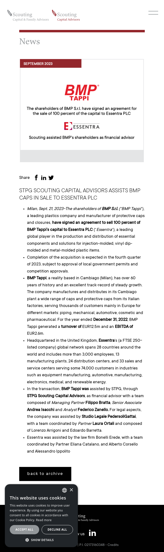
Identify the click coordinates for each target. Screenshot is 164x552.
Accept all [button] (25, 529)
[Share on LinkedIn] (44, 178)
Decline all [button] (57, 529)
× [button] (71, 490)
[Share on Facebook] (37, 178)
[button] (41, 539)
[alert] (41, 515)
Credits (113, 545)
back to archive (45, 474)
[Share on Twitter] (52, 178)
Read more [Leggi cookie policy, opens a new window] (44, 520)
